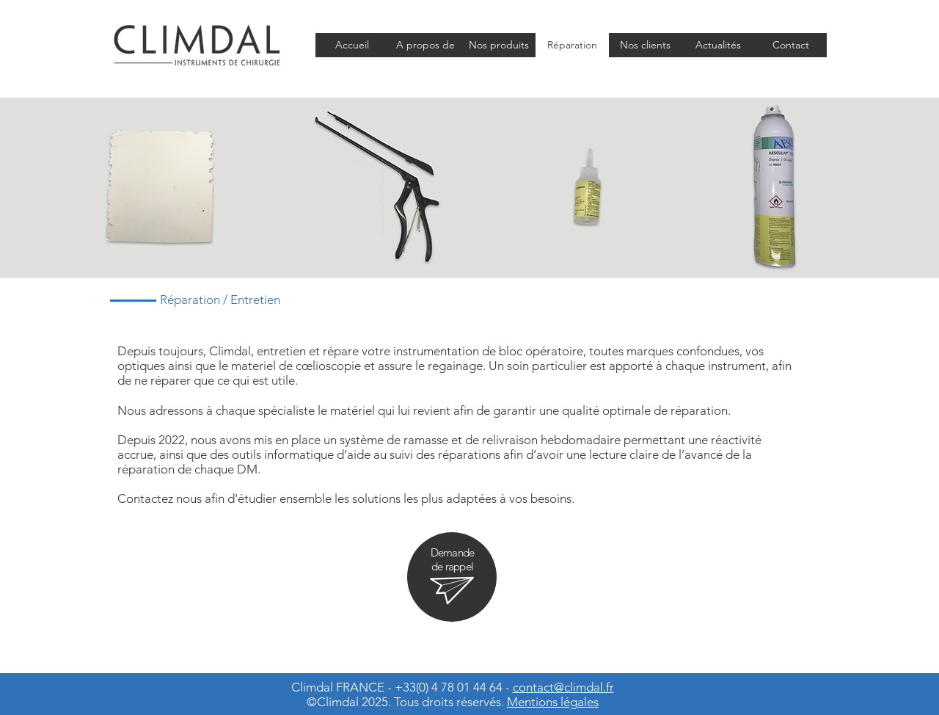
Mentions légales (553, 701)
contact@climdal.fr (563, 687)
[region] (452, 577)
